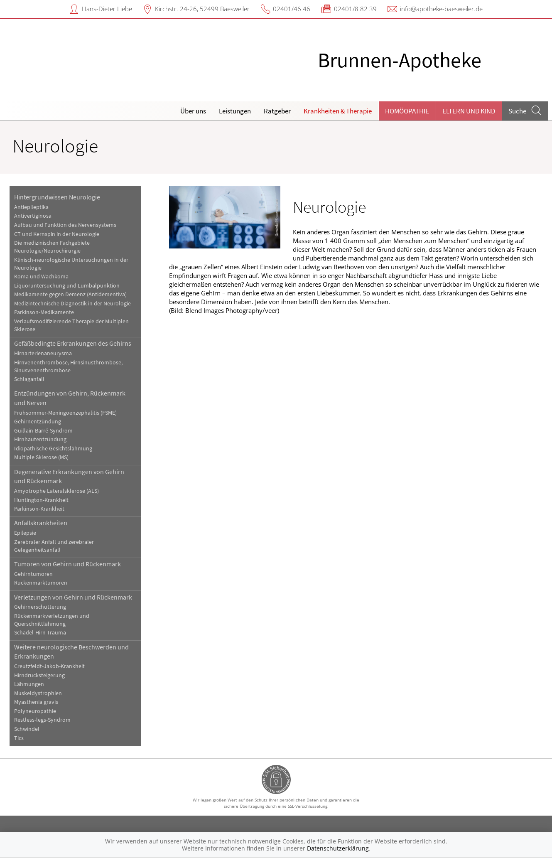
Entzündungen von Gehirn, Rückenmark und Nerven (69, 397)
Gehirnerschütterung (40, 606)
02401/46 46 (291, 9)
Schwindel (26, 729)
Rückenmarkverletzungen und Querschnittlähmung (51, 619)
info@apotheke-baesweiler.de (441, 9)
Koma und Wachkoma (41, 276)
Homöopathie (407, 111)
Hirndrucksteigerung (39, 675)
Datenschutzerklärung (338, 848)
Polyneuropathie (35, 711)
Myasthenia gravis (36, 702)
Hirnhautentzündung (40, 439)
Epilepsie (25, 532)
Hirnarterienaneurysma (43, 353)
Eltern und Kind (468, 111)
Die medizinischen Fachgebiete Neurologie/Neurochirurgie (52, 246)
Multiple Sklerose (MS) (41, 457)
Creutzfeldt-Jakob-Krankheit (49, 666)
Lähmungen (29, 684)
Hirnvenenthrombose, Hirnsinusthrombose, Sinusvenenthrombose (68, 366)
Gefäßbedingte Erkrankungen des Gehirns (72, 343)
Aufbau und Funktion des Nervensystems (65, 225)
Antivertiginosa (33, 215)
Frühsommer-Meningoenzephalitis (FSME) (65, 412)
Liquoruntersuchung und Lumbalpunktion (67, 285)
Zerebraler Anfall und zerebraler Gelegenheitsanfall (54, 545)
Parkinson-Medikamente (44, 312)
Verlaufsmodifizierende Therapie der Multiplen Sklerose (71, 325)
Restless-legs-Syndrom (42, 719)
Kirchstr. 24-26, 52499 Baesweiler (202, 9)
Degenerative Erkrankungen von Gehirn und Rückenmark (69, 476)
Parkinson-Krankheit (39, 508)
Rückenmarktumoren (40, 582)
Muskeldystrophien (38, 693)
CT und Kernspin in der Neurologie (56, 234)
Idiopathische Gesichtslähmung (53, 448)
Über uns (193, 111)
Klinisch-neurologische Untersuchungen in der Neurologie (71, 263)
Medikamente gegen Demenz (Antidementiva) (70, 294)
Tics (19, 738)
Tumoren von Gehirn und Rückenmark (67, 564)
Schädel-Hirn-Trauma (40, 632)
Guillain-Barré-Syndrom (43, 430)
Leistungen (235, 111)
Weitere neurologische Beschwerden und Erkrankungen (71, 651)
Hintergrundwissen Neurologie (57, 197)
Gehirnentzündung (37, 421)
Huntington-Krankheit (41, 500)
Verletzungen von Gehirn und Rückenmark (73, 597)
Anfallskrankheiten (40, 523)
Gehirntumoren (33, 574)
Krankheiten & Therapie (338, 111)
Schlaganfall (29, 379)
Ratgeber (277, 111)
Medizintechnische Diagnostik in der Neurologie (72, 303)
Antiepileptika (31, 207)
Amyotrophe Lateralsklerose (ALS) (56, 490)
